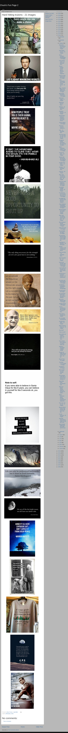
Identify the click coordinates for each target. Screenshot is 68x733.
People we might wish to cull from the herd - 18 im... (62, 355)
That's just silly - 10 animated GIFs (62, 254)
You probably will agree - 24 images (62, 232)
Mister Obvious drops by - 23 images (62, 327)
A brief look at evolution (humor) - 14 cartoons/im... (62, 276)
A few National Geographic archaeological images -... (62, 206)
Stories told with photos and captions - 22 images (62, 159)
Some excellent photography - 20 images (62, 56)
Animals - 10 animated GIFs (62, 168)
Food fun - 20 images (62, 172)
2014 (59, 451)
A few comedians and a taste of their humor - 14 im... (62, 83)
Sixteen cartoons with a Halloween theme (62, 248)
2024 (59, 17)
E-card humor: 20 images (62, 291)
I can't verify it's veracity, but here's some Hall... (62, 269)
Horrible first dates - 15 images (62, 322)
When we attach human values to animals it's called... (62, 389)
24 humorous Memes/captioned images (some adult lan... (62, 238)
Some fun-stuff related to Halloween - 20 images (62, 183)
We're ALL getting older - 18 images (62, 300)
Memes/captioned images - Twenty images (62, 211)
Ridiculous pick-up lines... (61, 103)
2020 (59, 25)
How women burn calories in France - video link (62, 342)
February (61, 446)
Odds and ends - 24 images (62, 228)
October (61, 43)
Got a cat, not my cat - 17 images (62, 404)
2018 (59, 29)
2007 (59, 464)
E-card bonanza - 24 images (62, 415)
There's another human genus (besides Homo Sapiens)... (62, 70)
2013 (59, 453)
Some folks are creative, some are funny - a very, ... (62, 337)
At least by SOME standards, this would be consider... (62, 143)
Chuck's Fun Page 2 (9, 5)
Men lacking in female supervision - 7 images (62, 224)
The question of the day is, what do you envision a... (62, 377)
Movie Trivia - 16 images (62, 359)
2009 (59, 461)
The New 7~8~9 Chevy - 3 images (62, 363)
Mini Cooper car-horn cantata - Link (62, 371)
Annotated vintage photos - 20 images (62, 189)
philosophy (8, 713)
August (61, 434)
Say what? (61, 330)
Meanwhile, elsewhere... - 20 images (62, 95)
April (60, 442)
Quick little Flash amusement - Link (62, 383)
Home (3, 9)
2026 (59, 13)
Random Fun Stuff (49, 13)
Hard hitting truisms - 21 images (62, 52)
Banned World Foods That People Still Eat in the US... (62, 410)
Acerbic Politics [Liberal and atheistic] (48, 16)
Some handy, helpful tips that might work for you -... (62, 427)
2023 (59, 19)
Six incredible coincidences (62, 319)
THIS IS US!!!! (62, 332)
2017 (59, 31)
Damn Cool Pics (49, 19)
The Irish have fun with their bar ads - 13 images (62, 136)
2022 (59, 21)
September (61, 431)
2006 (59, 466)
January (61, 448)
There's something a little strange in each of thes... (62, 309)
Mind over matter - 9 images (61, 99)
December (61, 36)
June (60, 438)
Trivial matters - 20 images (62, 123)
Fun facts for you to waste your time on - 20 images (62, 194)
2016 (59, 33)
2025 (59, 15)
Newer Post (5, 727)
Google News (48, 21)
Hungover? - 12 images (62, 367)
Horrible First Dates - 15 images (62, 164)
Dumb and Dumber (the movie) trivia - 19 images (62, 264)
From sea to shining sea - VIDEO (62, 315)
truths (12, 713)
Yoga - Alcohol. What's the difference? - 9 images (62, 89)
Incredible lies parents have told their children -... (62, 200)
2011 (59, 457)
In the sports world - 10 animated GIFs (62, 62)
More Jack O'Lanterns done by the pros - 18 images (62, 177)
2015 (59, 35)
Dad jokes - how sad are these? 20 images (62, 46)
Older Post (39, 727)
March (60, 444)
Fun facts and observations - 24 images (62, 281)
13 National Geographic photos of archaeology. (62, 286)
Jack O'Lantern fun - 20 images (62, 259)
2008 (59, 462)
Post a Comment (7, 721)
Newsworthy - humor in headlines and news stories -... (62, 118)
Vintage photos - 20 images (62, 304)
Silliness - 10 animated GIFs (62, 108)
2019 (59, 27)
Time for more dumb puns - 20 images (62, 77)
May (60, 440)
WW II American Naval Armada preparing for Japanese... (62, 397)
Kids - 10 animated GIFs (61, 131)
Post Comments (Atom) (13, 730)
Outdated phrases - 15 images (62, 112)
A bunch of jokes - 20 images (61, 154)
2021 (59, 23)
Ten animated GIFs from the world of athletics (62, 295)
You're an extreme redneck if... (62, 127)
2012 (59, 455)
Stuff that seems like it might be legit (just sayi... (62, 420)
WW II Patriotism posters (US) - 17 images (62, 148)
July (60, 436)
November (61, 40)
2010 (59, 459)
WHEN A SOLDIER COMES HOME (61, 348)
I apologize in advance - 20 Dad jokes (62, 243)
